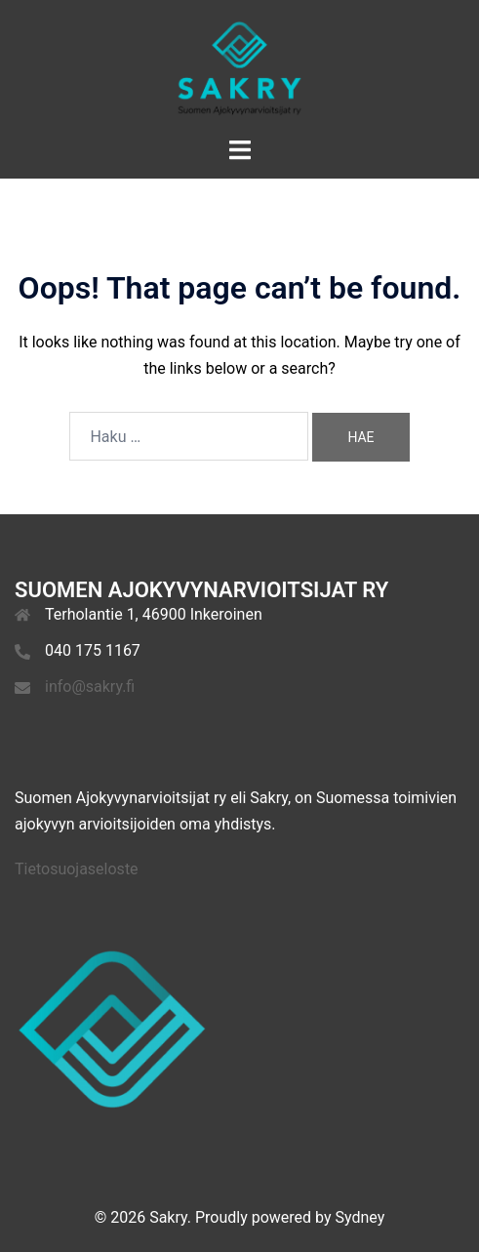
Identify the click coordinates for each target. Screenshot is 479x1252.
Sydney (360, 1217)
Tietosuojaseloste (77, 869)
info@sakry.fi (90, 686)
